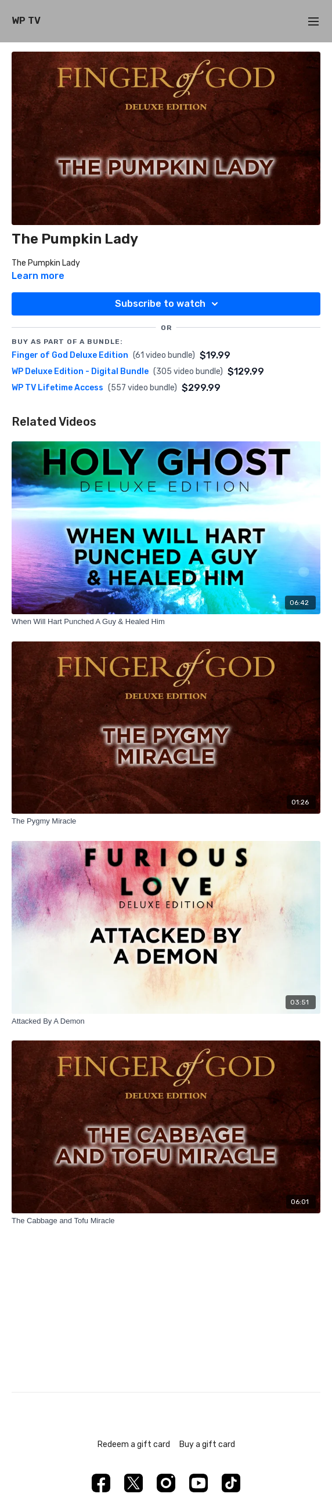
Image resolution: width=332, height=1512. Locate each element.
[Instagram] (166, 1483)
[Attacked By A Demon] (166, 1021)
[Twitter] (133, 1483)
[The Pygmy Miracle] (166, 821)
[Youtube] (198, 1483)
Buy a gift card (207, 1444)
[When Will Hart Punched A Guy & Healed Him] (166, 622)
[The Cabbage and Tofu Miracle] (166, 1221)
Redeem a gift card (134, 1444)
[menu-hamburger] (313, 21)
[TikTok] (231, 1483)
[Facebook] (101, 1483)
